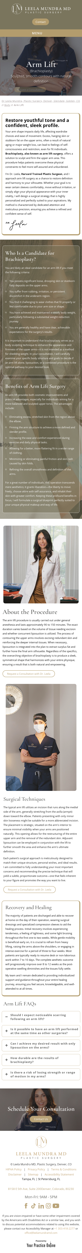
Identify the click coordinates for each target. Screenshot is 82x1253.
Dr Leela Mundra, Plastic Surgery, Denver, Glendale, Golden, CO (41, 101)
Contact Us (41, 1126)
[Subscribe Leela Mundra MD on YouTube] (56, 1212)
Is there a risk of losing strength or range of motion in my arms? (42, 1074)
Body (7, 105)
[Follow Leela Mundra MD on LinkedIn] (41, 1212)
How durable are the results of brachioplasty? (34, 1060)
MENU (41, 33)
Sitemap (33, 1181)
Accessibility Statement (59, 1181)
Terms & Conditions (63, 1176)
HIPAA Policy (14, 1176)
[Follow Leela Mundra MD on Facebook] (26, 1212)
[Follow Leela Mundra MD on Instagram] (48, 1212)
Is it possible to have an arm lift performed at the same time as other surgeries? (44, 1031)
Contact (41, 22)
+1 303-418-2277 (64, 1235)
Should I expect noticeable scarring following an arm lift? (38, 1017)
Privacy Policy (36, 1176)
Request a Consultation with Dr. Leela (29, 889)
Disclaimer (15, 1181)
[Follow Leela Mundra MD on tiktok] (33, 1212)
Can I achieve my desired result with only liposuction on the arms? (42, 1045)
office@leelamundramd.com (41, 1239)
